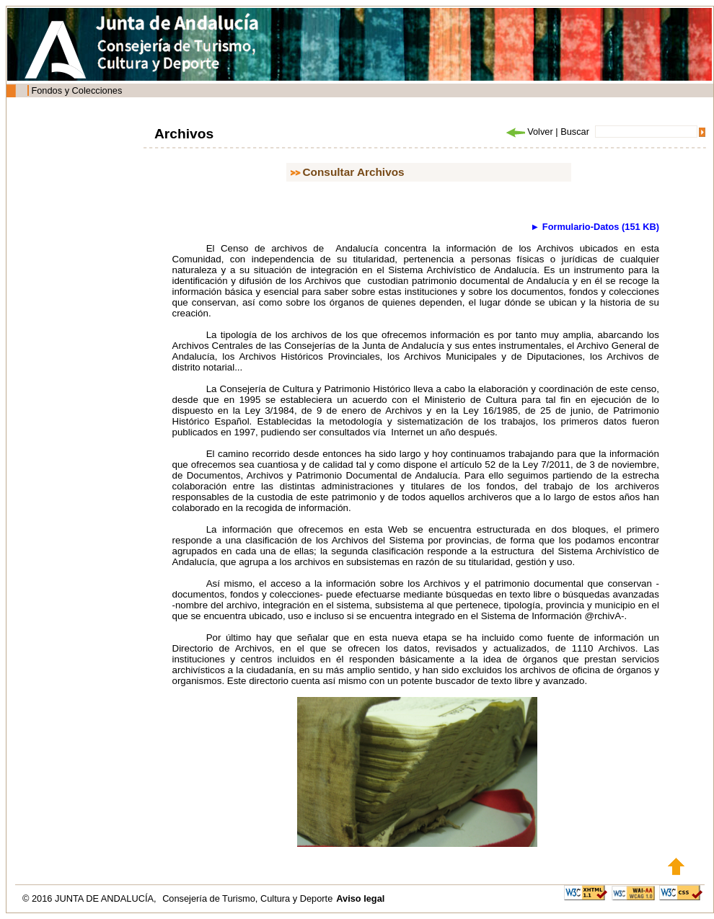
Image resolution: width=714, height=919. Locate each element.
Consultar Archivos (354, 172)
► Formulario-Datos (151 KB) (595, 226)
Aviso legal (360, 898)
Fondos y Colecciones (76, 90)
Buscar (574, 131)
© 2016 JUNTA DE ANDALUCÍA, (90, 898)
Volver (528, 131)
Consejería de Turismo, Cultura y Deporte (247, 898)
